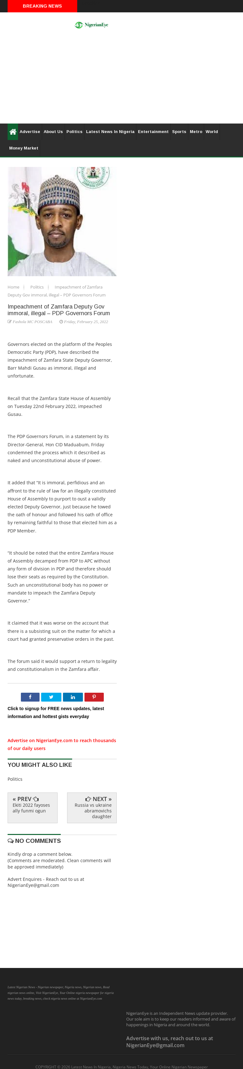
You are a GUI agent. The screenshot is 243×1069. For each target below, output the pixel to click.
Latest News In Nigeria (110, 131)
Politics (74, 131)
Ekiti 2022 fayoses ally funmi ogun (31, 808)
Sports (179, 131)
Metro (196, 131)
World (212, 131)
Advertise (30, 131)
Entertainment (153, 131)
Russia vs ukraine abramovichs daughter (93, 810)
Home (14, 287)
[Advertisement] (121, 79)
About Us (53, 131)
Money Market (23, 148)
